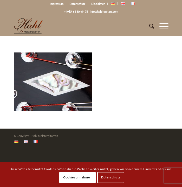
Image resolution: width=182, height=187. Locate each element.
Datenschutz (77, 3)
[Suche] (149, 26)
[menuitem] (16, 142)
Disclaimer (98, 3)
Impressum (56, 3)
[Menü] (161, 26)
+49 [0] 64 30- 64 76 (76, 11)
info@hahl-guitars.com (104, 11)
